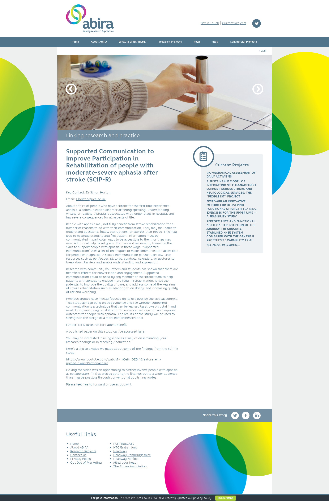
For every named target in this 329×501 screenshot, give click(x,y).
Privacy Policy (80, 459)
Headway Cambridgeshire (132, 455)
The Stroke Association (130, 466)
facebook (246, 415)
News (196, 41)
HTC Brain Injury (125, 447)
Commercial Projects (243, 41)
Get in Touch (210, 23)
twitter (256, 23)
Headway (120, 451)
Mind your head (124, 462)
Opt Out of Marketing (86, 462)
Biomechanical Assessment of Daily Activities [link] (231, 174)
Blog (215, 41)
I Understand (225, 498)
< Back (262, 50)
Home (75, 41)
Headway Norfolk (125, 459)
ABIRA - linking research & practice (90, 18)
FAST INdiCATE (123, 444)
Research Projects (170, 41)
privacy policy (202, 498)
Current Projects (234, 23)
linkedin (257, 415)
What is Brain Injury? (132, 41)
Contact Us (78, 455)
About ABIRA (99, 41)
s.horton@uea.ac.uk (91, 199)
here (141, 331)
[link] (223, 245)
